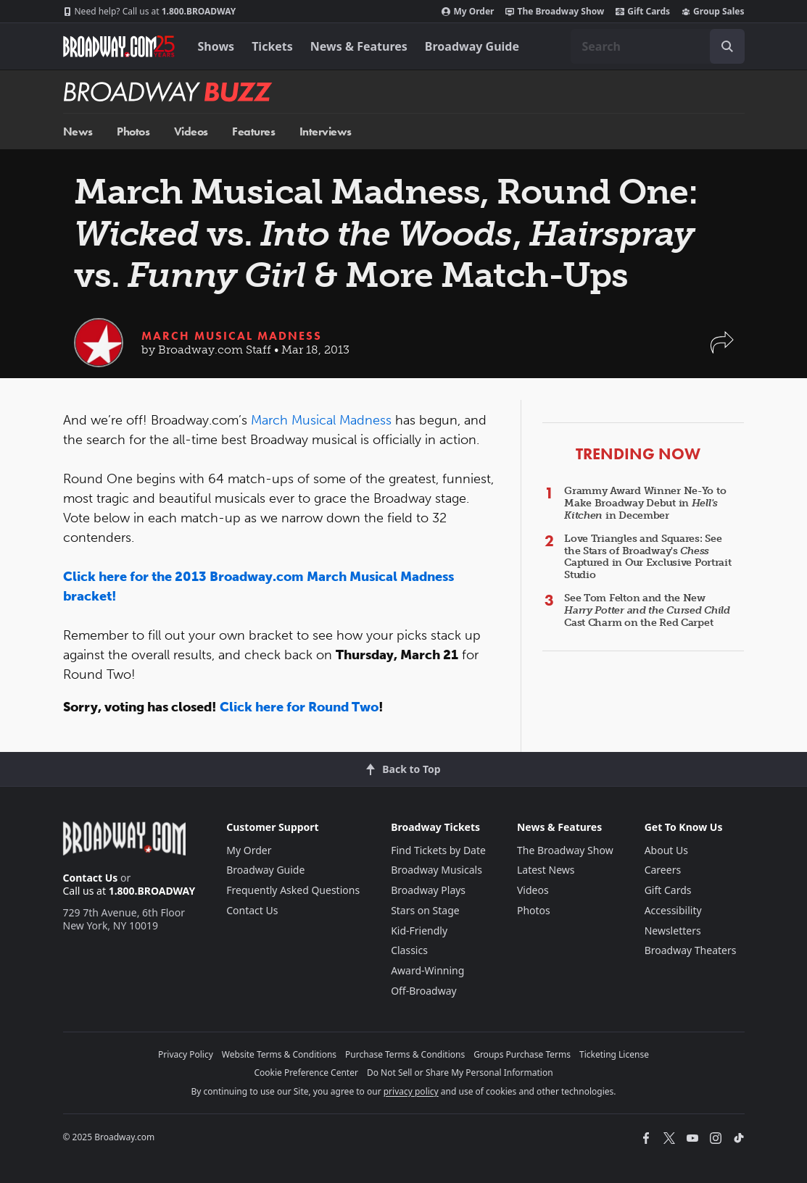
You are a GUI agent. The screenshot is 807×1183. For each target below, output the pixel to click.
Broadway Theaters (691, 950)
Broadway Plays (428, 890)
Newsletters (673, 930)
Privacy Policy (185, 1054)
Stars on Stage (425, 910)
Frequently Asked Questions (293, 890)
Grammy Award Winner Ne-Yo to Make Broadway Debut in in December (645, 503)
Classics (409, 950)
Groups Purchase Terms (522, 1054)
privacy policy (411, 1091)
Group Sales (713, 11)
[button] (722, 349)
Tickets (272, 46)
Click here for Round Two (299, 707)
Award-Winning (427, 970)
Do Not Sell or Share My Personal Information (460, 1072)
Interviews (325, 131)
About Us (666, 850)
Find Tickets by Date (438, 850)
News (78, 131)
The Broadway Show (554, 11)
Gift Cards (643, 11)
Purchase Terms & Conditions (405, 1054)
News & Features (358, 46)
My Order (468, 11)
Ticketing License (614, 1054)
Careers (663, 870)
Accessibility (673, 910)
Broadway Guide (472, 46)
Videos (191, 131)
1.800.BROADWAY (149, 11)
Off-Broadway (424, 991)
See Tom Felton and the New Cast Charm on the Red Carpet (647, 610)
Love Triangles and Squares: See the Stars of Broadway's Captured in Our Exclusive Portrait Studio (647, 556)
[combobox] (658, 46)
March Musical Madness (231, 335)
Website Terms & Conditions (279, 1054)
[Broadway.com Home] (119, 46)
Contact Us (90, 878)
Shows (216, 46)
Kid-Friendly (419, 930)
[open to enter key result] (727, 46)
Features (253, 131)
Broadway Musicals (436, 870)
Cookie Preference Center (306, 1072)
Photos (133, 131)
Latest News (546, 870)
